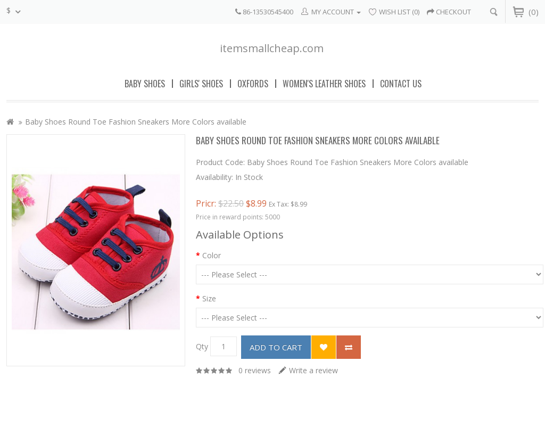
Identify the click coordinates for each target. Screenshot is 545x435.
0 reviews (254, 370)
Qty (202, 346)
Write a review (313, 370)
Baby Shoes (145, 83)
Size (209, 298)
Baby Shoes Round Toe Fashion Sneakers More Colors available (135, 122)
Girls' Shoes (201, 83)
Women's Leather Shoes (324, 83)
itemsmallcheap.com (272, 48)
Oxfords (252, 83)
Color (211, 255)
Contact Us (401, 83)
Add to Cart (276, 347)
